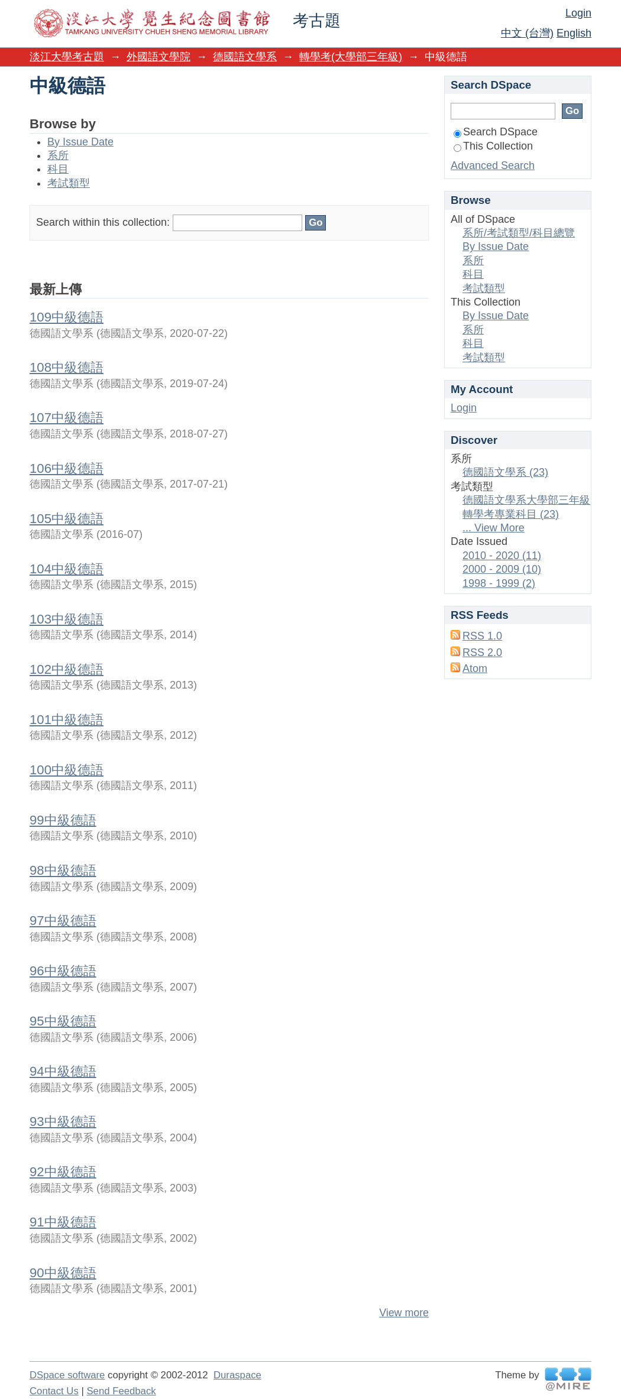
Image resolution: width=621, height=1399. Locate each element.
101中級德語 (67, 719)
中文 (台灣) (527, 33)
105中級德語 (67, 518)
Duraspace (237, 1375)
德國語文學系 (245, 57)
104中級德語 (67, 568)
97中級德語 (63, 920)
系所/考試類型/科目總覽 (518, 233)
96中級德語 (63, 970)
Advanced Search (493, 165)
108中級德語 (67, 367)
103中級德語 (67, 619)
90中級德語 (63, 1272)
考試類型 (68, 183)
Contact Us (54, 1391)
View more (404, 1313)
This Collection (493, 146)
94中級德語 (63, 1071)
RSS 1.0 (482, 636)
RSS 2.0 (482, 652)
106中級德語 (67, 468)
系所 (58, 155)
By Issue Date (80, 142)
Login (578, 13)
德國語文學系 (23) (505, 472)
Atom (474, 668)
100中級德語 (67, 769)
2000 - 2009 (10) (501, 569)
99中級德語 (63, 820)
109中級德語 (67, 317)
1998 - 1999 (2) (498, 583)
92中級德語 (63, 1171)
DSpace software (67, 1375)
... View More (493, 528)
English (574, 33)
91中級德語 (63, 1222)
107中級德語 (67, 417)
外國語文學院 (158, 57)
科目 (58, 169)
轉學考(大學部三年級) (350, 57)
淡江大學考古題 (67, 57)
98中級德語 (63, 870)
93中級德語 (63, 1121)
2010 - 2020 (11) (501, 555)
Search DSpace (496, 132)
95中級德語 (63, 1021)
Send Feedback (121, 1391)
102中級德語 (67, 669)
